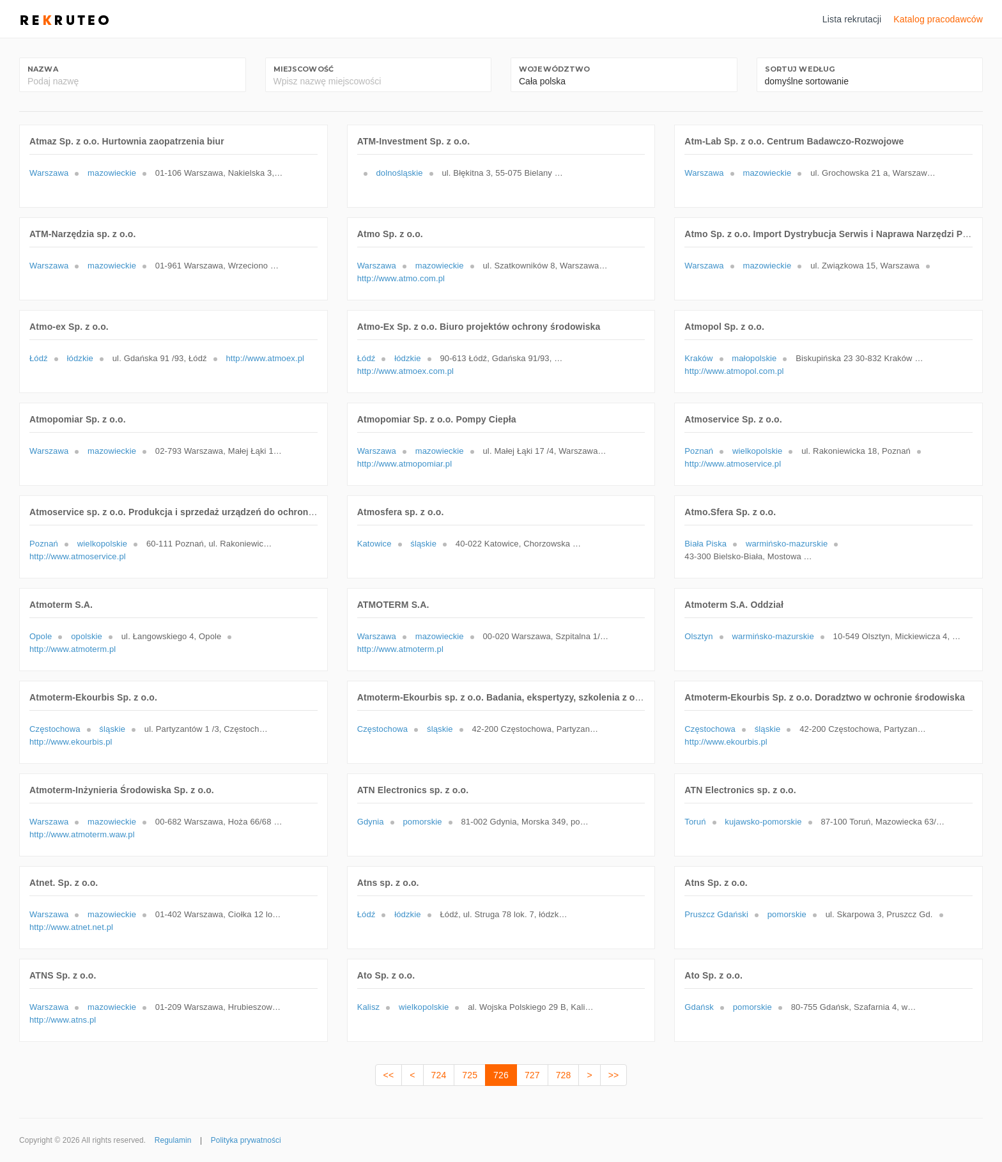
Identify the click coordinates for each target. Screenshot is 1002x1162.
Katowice (374, 543)
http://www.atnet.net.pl (71, 927)
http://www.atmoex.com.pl (405, 371)
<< (388, 1075)
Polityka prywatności (246, 1140)
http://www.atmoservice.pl (732, 464)
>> (613, 1075)
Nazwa (42, 69)
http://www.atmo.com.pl (401, 278)
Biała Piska (705, 543)
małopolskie (754, 358)
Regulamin (173, 1140)
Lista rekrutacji (852, 19)
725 (469, 1075)
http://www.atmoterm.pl (72, 649)
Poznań (698, 451)
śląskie (423, 543)
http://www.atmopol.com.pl (733, 371)
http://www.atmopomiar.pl (404, 464)
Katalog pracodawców (938, 19)
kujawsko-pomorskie (763, 821)
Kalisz (368, 1007)
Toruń (694, 821)
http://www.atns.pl (62, 1020)
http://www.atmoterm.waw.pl (82, 834)
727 (532, 1075)
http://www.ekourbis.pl (70, 742)
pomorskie (422, 821)
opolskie (86, 636)
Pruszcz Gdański (716, 914)
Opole (40, 636)
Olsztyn (698, 636)
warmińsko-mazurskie (787, 543)
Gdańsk (699, 1007)
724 (439, 1075)
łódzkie (80, 358)
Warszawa (48, 173)
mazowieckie (112, 173)
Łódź (38, 358)
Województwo (554, 69)
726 (501, 1075)
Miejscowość (304, 69)
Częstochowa (55, 729)
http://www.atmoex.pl (265, 358)
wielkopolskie (757, 451)
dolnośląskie (399, 173)
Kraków (698, 358)
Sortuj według (800, 69)
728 (563, 1075)
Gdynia (370, 821)
